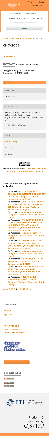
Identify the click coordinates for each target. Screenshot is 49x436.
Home (6, 38)
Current (16, 13)
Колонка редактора (31, 212)
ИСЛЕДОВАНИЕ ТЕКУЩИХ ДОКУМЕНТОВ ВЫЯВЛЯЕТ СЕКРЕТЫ (27, 194)
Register (32, 2)
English (7, 311)
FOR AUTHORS (11, 326)
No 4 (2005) (28, 38)
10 (18, 289)
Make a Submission (17, 362)
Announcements (18, 18)
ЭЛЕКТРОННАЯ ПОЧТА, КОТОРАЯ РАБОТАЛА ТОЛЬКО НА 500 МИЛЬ (26, 204)
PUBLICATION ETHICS (15, 333)
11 (21, 289)
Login (42, 2)
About (36, 18)
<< (4, 289)
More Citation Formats (16, 125)
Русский (8, 314)
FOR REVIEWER (12, 329)
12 (24, 289)
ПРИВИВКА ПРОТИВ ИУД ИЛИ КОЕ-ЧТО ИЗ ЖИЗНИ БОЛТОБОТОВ (25, 243)
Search (24, 28)
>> (31, 289)
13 (27, 289)
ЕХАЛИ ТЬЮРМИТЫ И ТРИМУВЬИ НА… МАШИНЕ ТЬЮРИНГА (26, 269)
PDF (9, 83)
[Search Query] (24, 24)
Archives (30, 13)
